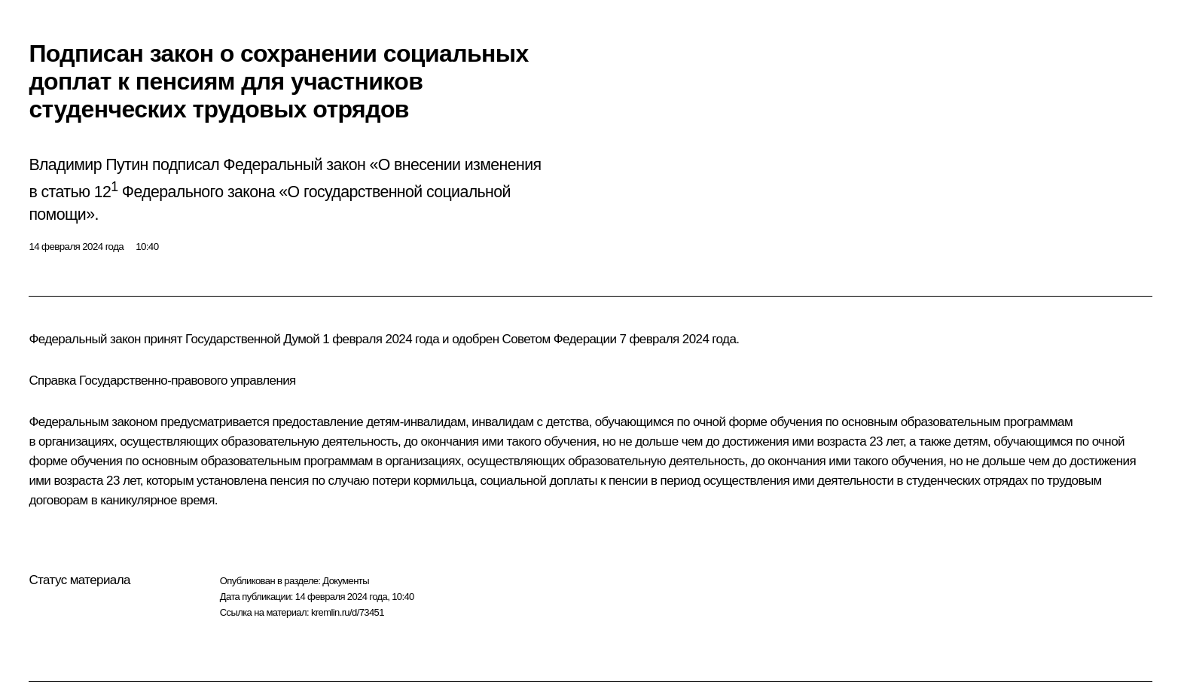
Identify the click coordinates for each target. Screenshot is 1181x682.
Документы (345, 580)
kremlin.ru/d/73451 (347, 612)
